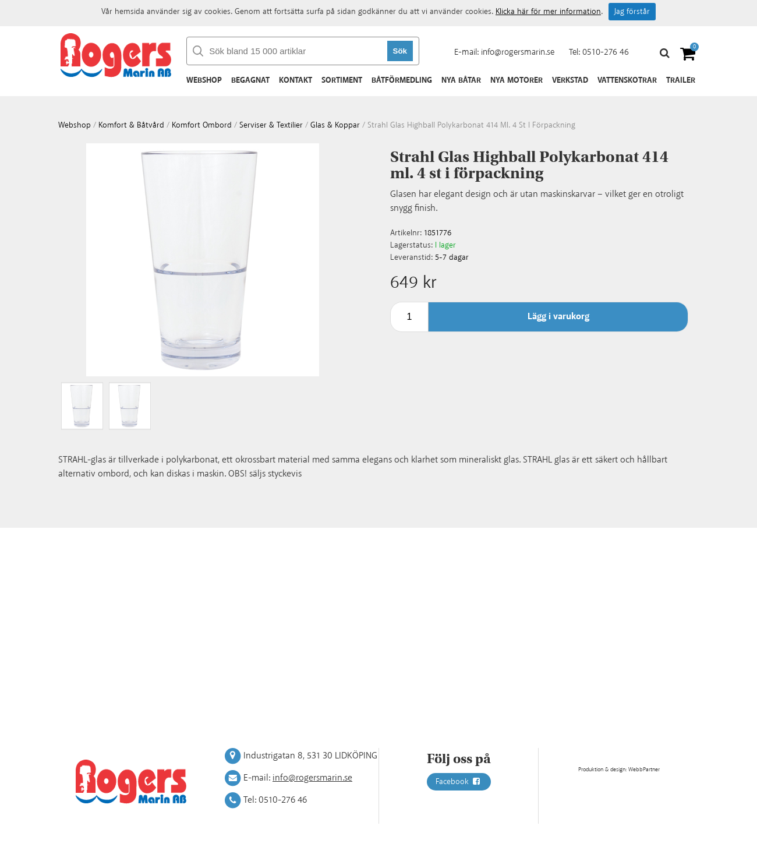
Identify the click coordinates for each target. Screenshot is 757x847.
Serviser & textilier (271, 125)
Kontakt (295, 80)
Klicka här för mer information (548, 11)
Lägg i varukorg (558, 316)
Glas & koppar (335, 125)
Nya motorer (516, 80)
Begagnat (250, 80)
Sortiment (341, 80)
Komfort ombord (202, 125)
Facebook (459, 782)
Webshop (204, 80)
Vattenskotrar (627, 80)
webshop (74, 125)
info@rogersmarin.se (517, 52)
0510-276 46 (605, 52)
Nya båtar (461, 80)
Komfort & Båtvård (131, 125)
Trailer (680, 80)
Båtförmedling (402, 80)
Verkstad (570, 80)
